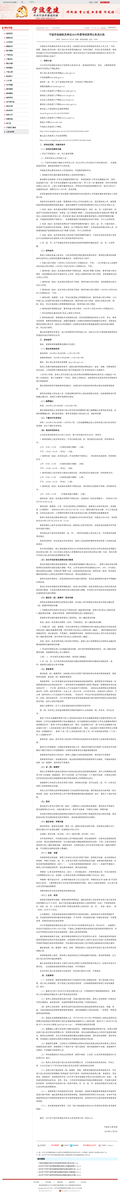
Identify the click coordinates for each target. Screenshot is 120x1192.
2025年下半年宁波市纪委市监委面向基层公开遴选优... (58, 1172)
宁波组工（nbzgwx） (106, 1145)
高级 (107, 2)
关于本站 (83, 1182)
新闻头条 (9, 38)
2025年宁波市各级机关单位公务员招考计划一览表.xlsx (69, 1118)
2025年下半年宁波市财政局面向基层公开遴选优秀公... (58, 1166)
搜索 (102, 2)
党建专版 (9, 119)
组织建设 (9, 68)
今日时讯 (9, 42)
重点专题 (9, 63)
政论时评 (9, 110)
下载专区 (9, 59)
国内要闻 (9, 89)
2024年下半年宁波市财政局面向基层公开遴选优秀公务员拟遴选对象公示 (64, 1155)
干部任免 (9, 55)
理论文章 (9, 106)
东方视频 (9, 85)
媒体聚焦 (9, 93)
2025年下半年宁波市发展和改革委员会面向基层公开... (58, 1169)
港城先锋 (73, 1145)
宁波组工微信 (11, 127)
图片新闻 (9, 50)
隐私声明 (60, 1182)
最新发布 (9, 46)
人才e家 (9, 80)
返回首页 (9, 33)
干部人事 (9, 72)
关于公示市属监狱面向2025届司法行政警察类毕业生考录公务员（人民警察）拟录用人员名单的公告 (72, 1152)
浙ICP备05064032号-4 (45, 1191)
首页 (47, 28)
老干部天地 (10, 102)
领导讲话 (9, 97)
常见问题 (48, 1182)
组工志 (8, 123)
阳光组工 (9, 76)
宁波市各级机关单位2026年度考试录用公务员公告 (56, 1163)
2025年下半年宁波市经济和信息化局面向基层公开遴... (58, 1175)
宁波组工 (65, 1145)
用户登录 (36, 1182)
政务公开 (9, 115)
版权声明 (72, 1182)
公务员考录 (10, 132)
